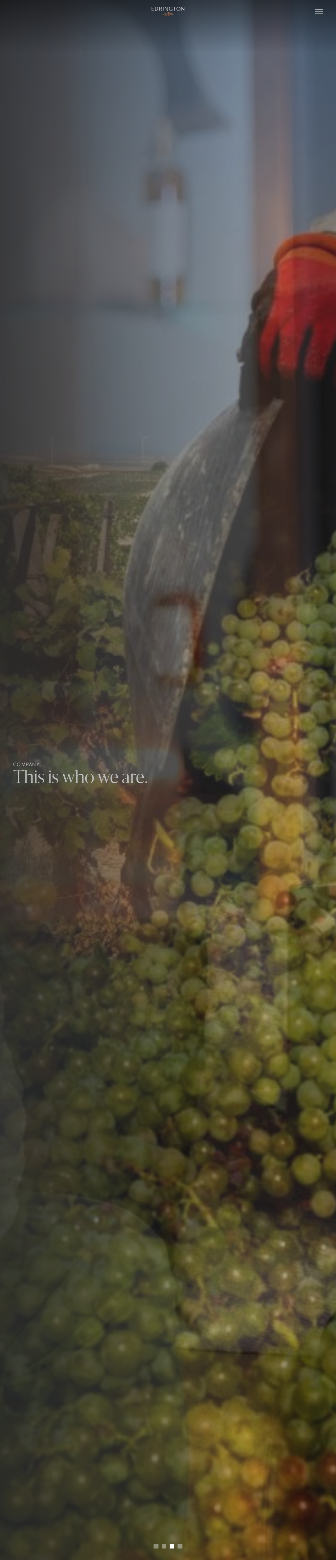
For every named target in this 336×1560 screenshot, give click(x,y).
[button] (156, 1546)
